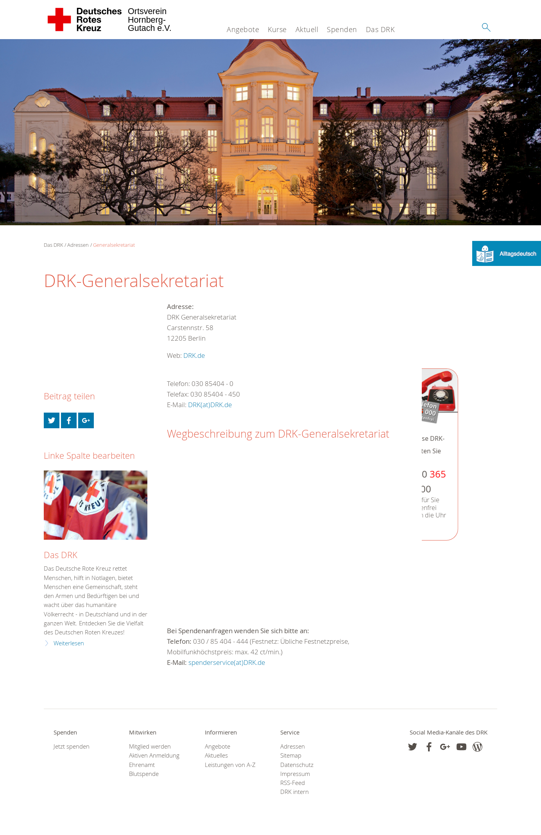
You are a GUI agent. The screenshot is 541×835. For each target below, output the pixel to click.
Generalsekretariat (114, 244)
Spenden (342, 29)
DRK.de (194, 355)
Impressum (295, 774)
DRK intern (294, 791)
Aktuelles (216, 755)
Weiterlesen (69, 643)
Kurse (277, 29)
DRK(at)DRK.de (210, 404)
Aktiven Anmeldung (154, 755)
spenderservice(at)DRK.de (226, 662)
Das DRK (380, 29)
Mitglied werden (150, 746)
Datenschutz (296, 765)
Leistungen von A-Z (230, 765)
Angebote (243, 29)
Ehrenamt (142, 765)
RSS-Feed (292, 783)
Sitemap (290, 755)
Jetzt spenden (72, 746)
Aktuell (307, 29)
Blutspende (144, 774)
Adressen (78, 244)
